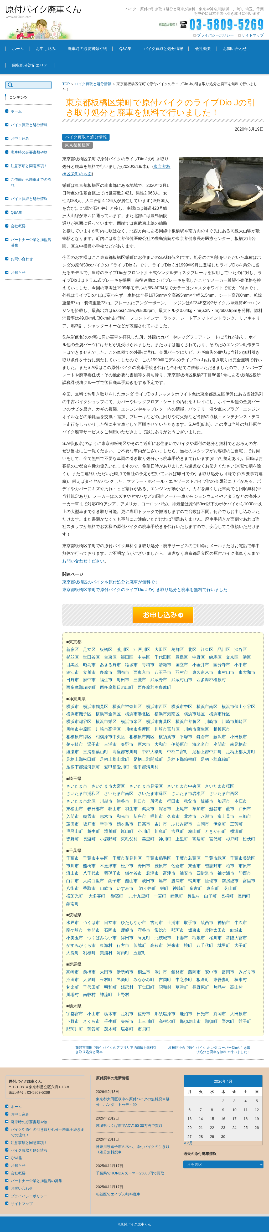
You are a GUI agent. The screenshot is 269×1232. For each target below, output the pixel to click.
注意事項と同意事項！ (29, 166)
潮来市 (173, 945)
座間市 (219, 744)
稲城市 (131, 665)
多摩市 (106, 672)
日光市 (202, 1014)
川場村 (72, 994)
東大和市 (247, 672)
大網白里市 (93, 881)
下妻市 (181, 938)
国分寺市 (221, 665)
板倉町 (202, 979)
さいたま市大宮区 (108, 786)
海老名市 (200, 744)
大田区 (160, 649)
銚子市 (114, 881)
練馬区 (215, 657)
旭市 (163, 881)
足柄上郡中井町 (207, 752)
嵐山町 (127, 831)
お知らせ (18, 272)
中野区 (198, 657)
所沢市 (156, 801)
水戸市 (72, 922)
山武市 (106, 888)
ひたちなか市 (133, 922)
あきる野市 (110, 665)
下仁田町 (146, 987)
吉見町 (177, 831)
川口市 (139, 801)
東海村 (106, 945)
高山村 (236, 987)
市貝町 (144, 1029)
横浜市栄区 (106, 721)
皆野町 (72, 839)
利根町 (89, 953)
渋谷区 (240, 649)
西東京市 (141, 672)
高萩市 (156, 945)
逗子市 (93, 744)
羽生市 (131, 809)
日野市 (72, 679)
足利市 (127, 1014)
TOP (66, 84)
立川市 (89, 672)
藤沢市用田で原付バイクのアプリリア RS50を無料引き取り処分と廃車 (116, 1050)
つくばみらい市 (102, 938)
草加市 (198, 809)
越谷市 (215, 809)
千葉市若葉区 (188, 858)
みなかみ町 (143, 979)
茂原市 (160, 866)
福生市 (106, 679)
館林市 (177, 972)
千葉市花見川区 (127, 858)
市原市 (245, 866)
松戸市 (127, 866)
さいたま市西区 (224, 793)
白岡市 (202, 824)
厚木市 (144, 744)
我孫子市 (112, 873)
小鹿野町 (108, 839)
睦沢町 (176, 896)
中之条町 (183, 979)
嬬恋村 (127, 987)
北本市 (190, 816)
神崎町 (179, 888)
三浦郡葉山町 (95, 752)
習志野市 (213, 866)
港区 (247, 657)
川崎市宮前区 (167, 729)
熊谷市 (123, 801)
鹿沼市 (186, 1014)
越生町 (93, 831)
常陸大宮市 (236, 938)
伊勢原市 (179, 744)
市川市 (72, 866)
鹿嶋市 (127, 930)
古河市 (156, 922)
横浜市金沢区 (108, 714)
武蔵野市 (158, 679)
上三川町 (146, 1021)
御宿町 (117, 896)
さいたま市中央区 (184, 786)
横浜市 (72, 706)
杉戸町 (232, 839)
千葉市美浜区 (242, 858)
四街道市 (204, 873)
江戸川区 (141, 649)
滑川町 (110, 831)
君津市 (152, 873)
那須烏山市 (190, 1021)
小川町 (144, 831)
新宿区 (72, 649)
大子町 (240, 945)
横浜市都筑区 (188, 721)
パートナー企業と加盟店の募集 (36, 1181)
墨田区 (127, 657)
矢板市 (127, 1021)
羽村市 (181, 672)
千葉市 (72, 858)
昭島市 (89, 665)
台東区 (110, 657)
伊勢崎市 (125, 972)
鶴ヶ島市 (125, 824)
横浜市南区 (207, 706)
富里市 (249, 881)
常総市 (160, 930)
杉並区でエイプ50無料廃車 (118, 1194)
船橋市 (89, 866)
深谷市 (165, 809)
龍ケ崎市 (74, 930)
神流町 (106, 994)
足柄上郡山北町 (114, 759)
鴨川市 (194, 881)
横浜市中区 (181, 706)
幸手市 (106, 824)
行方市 (123, 945)
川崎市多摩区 (137, 729)
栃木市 (110, 1014)
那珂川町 (74, 1029)
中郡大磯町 (152, 752)
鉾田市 (127, 938)
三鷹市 (139, 679)
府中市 (89, 679)
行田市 (173, 801)
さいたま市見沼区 (146, 786)
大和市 (160, 744)
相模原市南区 (141, 737)
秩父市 (190, 801)
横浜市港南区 (167, 714)
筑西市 (207, 922)
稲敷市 (198, 938)
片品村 (219, 987)
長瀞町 (89, 839)
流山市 (72, 873)
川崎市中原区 (78, 729)
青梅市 (148, 665)
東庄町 (212, 888)
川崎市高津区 (108, 729)
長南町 (244, 896)
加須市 (224, 801)
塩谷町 (127, 1029)
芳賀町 (93, 1029)
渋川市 (160, 972)
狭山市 (114, 809)
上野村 (123, 994)
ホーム (18, 48)
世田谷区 (91, 657)
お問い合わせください (83, 561)
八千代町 (204, 945)
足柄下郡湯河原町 (83, 767)
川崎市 (211, 721)
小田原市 (238, 737)
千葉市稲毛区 (158, 858)
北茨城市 (162, 938)
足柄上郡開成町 (148, 759)
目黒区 (72, 665)
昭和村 (165, 987)
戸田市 (245, 809)
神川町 (165, 839)
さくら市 (91, 1021)
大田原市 (238, 1014)
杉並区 (72, 657)
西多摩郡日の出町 (116, 687)
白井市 (72, 881)
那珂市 (177, 930)
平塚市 (186, 737)
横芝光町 (74, 896)
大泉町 (89, 979)
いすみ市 (125, 888)
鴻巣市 (148, 809)
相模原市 (221, 729)
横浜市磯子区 (78, 714)
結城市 (236, 930)
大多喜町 (97, 896)
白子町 (210, 896)
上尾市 (181, 809)
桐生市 (144, 972)
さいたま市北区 (81, 801)
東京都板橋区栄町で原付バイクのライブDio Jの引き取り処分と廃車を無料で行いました (144, 589)
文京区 (232, 657)
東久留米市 (202, 672)
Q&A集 (125, 48)
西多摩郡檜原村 (211, 679)
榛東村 (240, 979)
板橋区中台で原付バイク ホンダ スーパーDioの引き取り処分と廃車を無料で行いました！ (209, 1050)
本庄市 (240, 801)
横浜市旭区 (194, 714)
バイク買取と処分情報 (163, 48)
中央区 (144, 657)
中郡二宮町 (177, 752)
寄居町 (198, 839)
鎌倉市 (202, 737)
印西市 (245, 873)
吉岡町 (165, 979)
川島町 (160, 831)
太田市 (106, 972)
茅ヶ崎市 (74, 744)
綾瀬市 (72, 752)
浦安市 (186, 873)
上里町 (181, 839)
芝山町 (230, 888)
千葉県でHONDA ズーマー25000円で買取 (130, 1173)
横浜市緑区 (219, 714)
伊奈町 (219, 824)
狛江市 (72, 672)
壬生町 (110, 1021)
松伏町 (249, 839)
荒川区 (123, 649)
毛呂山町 (74, 831)
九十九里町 (138, 896)
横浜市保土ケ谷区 (238, 706)
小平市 (240, 665)
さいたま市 (76, 786)
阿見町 (144, 938)
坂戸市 (89, 824)
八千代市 (91, 873)
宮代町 (215, 839)
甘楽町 (72, 987)
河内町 (123, 953)
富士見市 (226, 816)
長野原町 (200, 987)
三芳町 (236, 824)
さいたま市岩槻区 (188, 793)
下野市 (72, 1021)
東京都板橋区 (77, 145)
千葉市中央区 (95, 858)
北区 (192, 649)
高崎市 (72, 972)
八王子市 (162, 672)
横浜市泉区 (131, 721)
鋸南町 (72, 903)
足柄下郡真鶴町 (215, 759)
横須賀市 (167, 737)
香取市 (89, 888)
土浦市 (173, 922)
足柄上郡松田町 (81, 759)
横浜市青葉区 (158, 721)
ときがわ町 (215, 831)
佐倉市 (177, 866)
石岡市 (110, 930)
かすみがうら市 (81, 945)
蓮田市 (72, 824)
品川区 (224, 649)
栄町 (164, 888)
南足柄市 (238, 744)
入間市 (72, 816)
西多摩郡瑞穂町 (81, 687)
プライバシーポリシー (215, 35)
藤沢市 (219, 737)
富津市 (169, 873)
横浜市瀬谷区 (78, 721)
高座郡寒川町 (125, 752)
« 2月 (188, 1143)
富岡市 (228, 972)
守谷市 (144, 930)
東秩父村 (129, 839)
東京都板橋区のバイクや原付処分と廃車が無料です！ (112, 582)
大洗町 (72, 953)
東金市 (194, 866)
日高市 (144, 824)
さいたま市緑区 (152, 793)
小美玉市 (74, 938)
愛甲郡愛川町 (116, 767)
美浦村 (106, 953)
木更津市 (108, 866)
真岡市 (219, 1014)
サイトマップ (253, 35)
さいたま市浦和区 (83, 793)
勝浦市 (177, 881)
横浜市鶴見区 (95, 706)
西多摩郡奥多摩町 (154, 687)
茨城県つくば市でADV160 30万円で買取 (129, 1125)
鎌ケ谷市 (133, 873)
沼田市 (72, 979)
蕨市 (230, 809)
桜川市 (215, 938)
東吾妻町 (221, 979)
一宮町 (160, 896)
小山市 (93, 1014)
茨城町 (139, 945)
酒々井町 (147, 888)
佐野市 (144, 1014)
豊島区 (181, 657)
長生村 (193, 896)
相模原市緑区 (78, 737)
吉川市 (160, 824)
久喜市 (173, 816)
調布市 (123, 672)
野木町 (228, 1021)
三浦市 (110, 744)
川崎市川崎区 (234, 721)
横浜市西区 (156, 706)
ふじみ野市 (181, 824)
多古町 (195, 888)
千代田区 (162, 657)
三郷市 (245, 816)
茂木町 (110, 1029)
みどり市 (247, 972)
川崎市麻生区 (196, 729)
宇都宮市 (74, 1014)
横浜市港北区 (137, 714)
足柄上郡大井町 (240, 752)
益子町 (245, 1021)
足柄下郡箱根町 (181, 759)
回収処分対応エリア (30, 65)
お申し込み (46, 48)
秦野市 (127, 744)
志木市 (106, 816)
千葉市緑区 (215, 858)
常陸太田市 (215, 930)
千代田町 (91, 987)
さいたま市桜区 (219, 786)
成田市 (148, 881)
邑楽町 (123, 979)
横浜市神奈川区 (127, 706)
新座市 (139, 816)
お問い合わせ (235, 48)
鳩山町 (194, 831)
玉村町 (106, 979)
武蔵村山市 (181, 679)
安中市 (211, 972)
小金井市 (200, 665)
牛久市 (240, 922)
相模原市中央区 (110, 737)
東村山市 (226, 672)
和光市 (123, 816)
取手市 (190, 922)
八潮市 (207, 816)
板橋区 (106, 649)
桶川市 (156, 816)
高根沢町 (167, 1021)
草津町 (181, 987)
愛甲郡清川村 (146, 767)
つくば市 (91, 922)
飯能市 (207, 801)
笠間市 (93, 930)
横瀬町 (236, 831)
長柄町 (227, 896)
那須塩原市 (164, 1014)
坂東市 (194, 930)
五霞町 (139, 953)
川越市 (106, 801)
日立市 (110, 922)
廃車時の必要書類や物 (87, 48)
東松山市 (74, 809)
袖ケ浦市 (226, 873)
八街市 (72, 888)
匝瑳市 (211, 881)
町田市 (123, 679)
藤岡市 (194, 972)
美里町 (148, 839)
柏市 (230, 866)
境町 (188, 945)
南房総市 (230, 881)
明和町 (110, 987)
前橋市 (89, 972)
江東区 (207, 649)
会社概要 (203, 48)
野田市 (144, 866)
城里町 (224, 945)
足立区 (89, 649)
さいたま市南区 (118, 793)
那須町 (211, 1021)
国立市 (181, 665)
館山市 (131, 881)
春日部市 (95, 809)
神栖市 (224, 922)
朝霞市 (89, 816)
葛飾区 (177, 649)
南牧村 (89, 994)
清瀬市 (165, 665)
